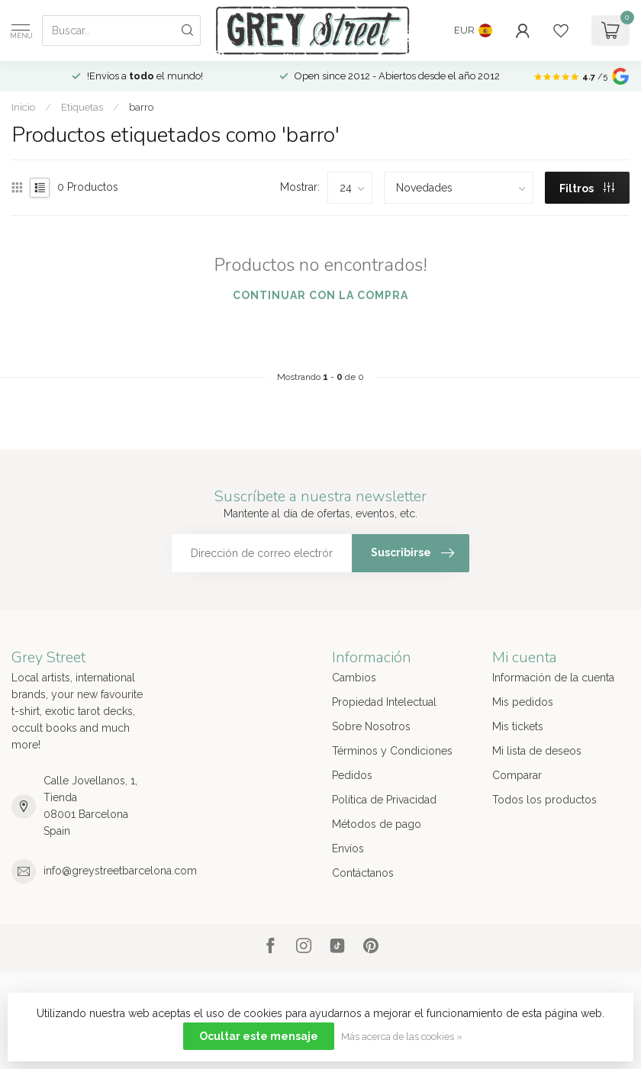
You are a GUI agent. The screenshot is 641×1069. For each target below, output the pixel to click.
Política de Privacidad (384, 800)
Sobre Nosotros (371, 726)
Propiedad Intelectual (384, 702)
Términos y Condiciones (392, 751)
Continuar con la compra (320, 295)
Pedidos (352, 775)
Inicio (23, 107)
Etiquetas (82, 107)
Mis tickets (517, 726)
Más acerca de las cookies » (401, 1036)
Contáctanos (363, 873)
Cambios (354, 677)
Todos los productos (544, 800)
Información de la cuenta (553, 677)
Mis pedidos (522, 702)
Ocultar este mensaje (258, 1036)
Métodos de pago (376, 824)
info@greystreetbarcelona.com (120, 871)
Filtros (586, 188)
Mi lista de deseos (536, 751)
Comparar (517, 775)
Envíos (348, 848)
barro (141, 107)
